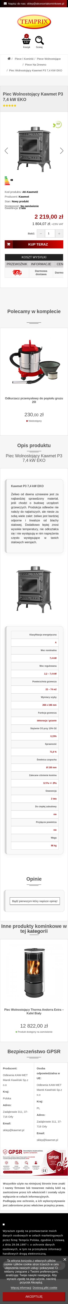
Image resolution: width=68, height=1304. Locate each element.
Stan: (8, 201)
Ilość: (31, 233)
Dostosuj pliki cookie (45, 1287)
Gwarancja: (11, 208)
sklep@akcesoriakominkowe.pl (45, 3)
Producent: (11, 196)
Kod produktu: (13, 191)
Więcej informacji (21, 1287)
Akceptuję (33, 1296)
